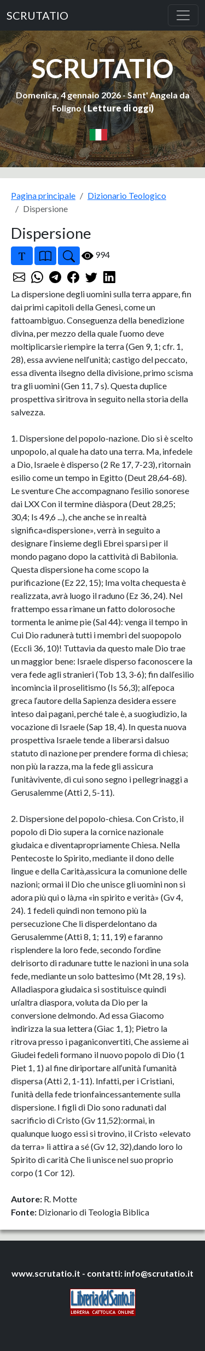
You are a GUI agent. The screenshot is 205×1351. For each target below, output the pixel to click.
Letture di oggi (119, 108)
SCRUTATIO (37, 15)
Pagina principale (43, 195)
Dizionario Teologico (126, 195)
